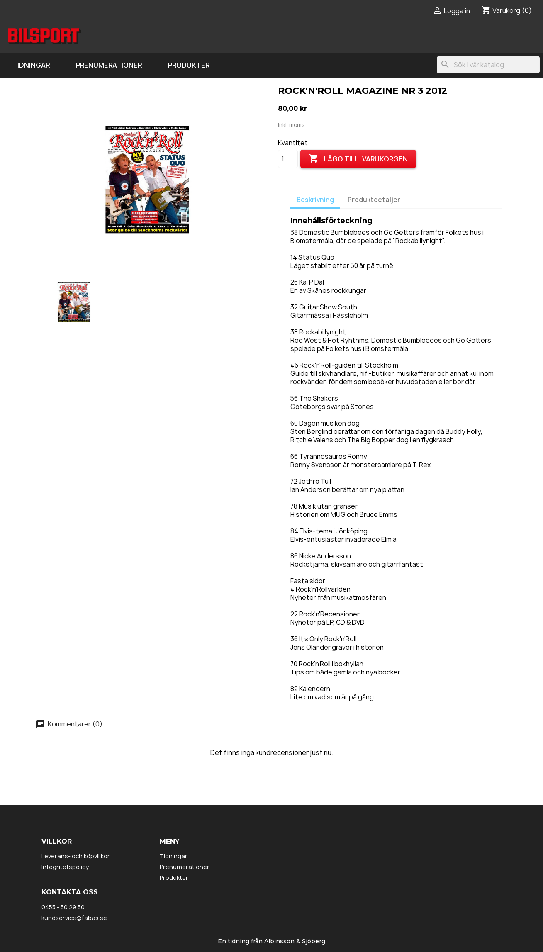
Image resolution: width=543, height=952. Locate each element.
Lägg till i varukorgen (358, 158)
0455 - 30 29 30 (63, 907)
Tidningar (31, 65)
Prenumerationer (109, 65)
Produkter (188, 65)
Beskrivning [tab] (315, 199)
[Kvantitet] (288, 159)
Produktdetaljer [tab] (374, 199)
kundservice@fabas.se (74, 918)
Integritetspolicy (65, 867)
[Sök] (488, 64)
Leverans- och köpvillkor (75, 856)
